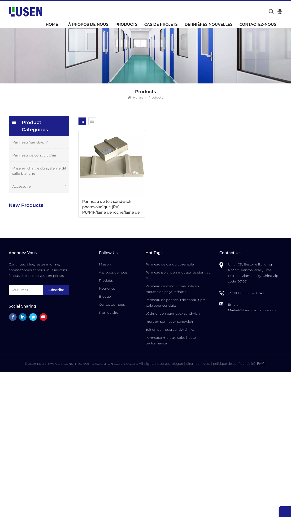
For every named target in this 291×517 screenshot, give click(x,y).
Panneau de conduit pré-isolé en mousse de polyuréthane (172, 434)
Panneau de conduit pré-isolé (169, 409)
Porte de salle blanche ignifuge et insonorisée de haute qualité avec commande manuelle (49, 347)
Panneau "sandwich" (30, 142)
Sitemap (192, 508)
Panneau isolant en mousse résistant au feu (177, 420)
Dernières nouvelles (208, 24)
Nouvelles (107, 433)
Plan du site (108, 457)
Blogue (105, 441)
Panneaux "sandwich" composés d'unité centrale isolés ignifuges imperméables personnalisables (48, 269)
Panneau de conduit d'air (34, 155)
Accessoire (21, 186)
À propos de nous (88, 24)
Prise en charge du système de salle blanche (39, 171)
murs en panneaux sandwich (169, 466)
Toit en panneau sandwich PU (169, 474)
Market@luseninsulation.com (252, 455)
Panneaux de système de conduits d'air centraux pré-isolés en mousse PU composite (49, 244)
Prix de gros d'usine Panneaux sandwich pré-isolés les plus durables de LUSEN (49, 295)
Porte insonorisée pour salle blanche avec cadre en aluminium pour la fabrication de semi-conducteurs (49, 321)
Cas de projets (161, 24)
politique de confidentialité (235, 508)
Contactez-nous (257, 24)
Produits (106, 425)
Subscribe (56, 435)
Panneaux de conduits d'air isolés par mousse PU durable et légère (49, 218)
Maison (105, 409)
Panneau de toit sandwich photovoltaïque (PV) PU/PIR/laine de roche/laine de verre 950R (101, 189)
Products (126, 24)
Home (52, 24)
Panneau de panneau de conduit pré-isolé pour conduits (176, 447)
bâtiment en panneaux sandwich (172, 458)
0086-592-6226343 (249, 438)
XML (205, 508)
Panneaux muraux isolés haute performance (170, 485)
